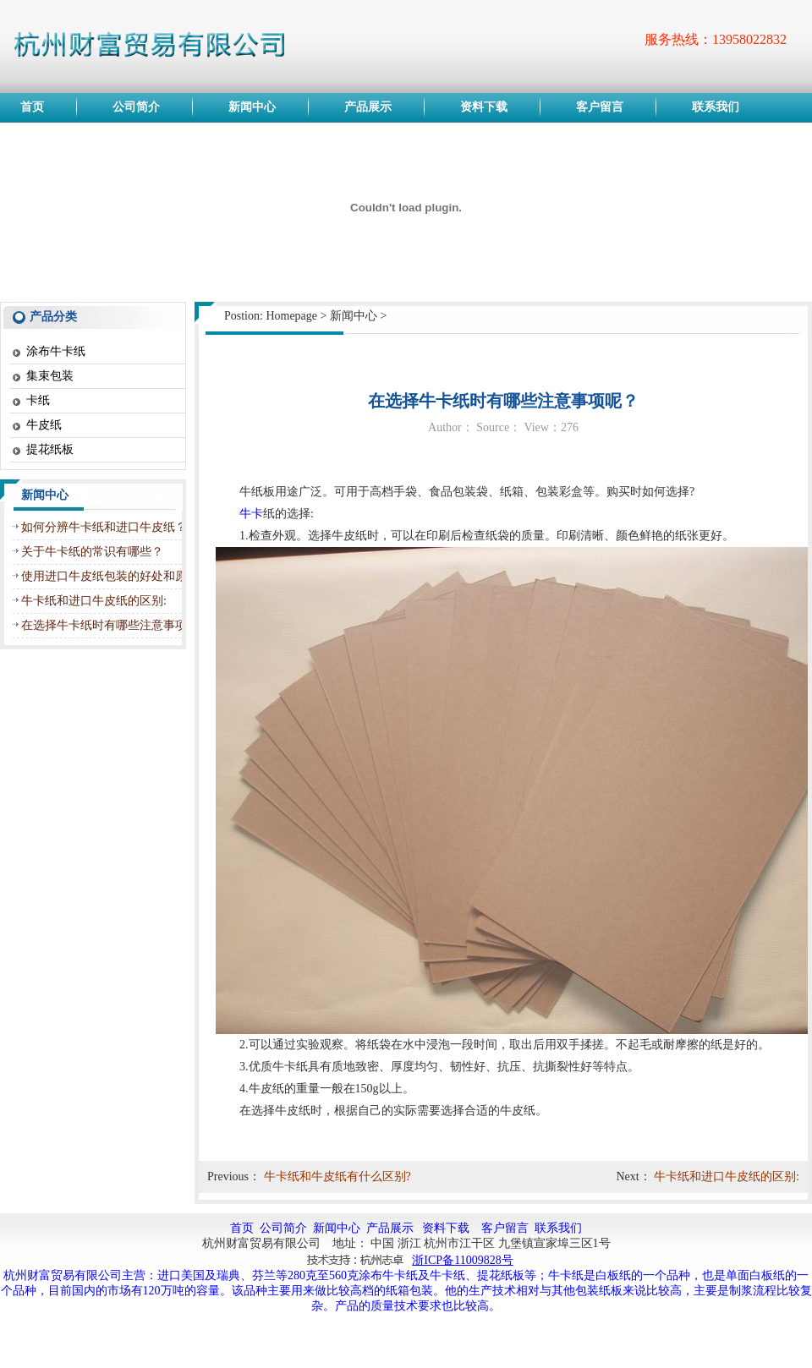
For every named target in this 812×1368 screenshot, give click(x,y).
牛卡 (251, 513)
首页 (242, 1228)
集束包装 (50, 375)
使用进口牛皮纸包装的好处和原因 (110, 576)
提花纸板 (50, 449)
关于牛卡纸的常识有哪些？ (92, 551)
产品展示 (390, 1228)
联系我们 (558, 1228)
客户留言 (505, 1228)
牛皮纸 (44, 425)
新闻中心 (353, 315)
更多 (166, 495)
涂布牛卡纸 (55, 351)
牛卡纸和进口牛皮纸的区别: (94, 600)
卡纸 (38, 400)
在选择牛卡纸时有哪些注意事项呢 (110, 625)
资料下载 (445, 1228)
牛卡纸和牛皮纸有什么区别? (337, 1176)
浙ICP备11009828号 (462, 1260)
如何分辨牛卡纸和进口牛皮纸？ (104, 527)
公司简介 (283, 1228)
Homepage (291, 315)
